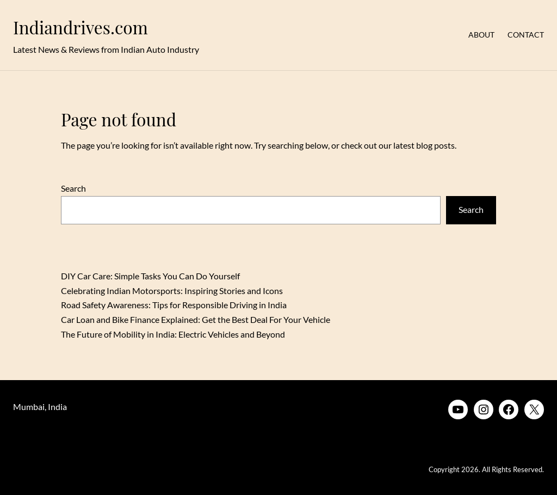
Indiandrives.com (80, 27)
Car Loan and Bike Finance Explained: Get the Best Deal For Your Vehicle (195, 319)
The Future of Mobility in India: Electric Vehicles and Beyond (173, 334)
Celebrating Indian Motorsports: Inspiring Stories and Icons (172, 290)
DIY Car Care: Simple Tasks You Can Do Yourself (150, 276)
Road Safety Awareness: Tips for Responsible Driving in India (174, 305)
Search (73, 188)
